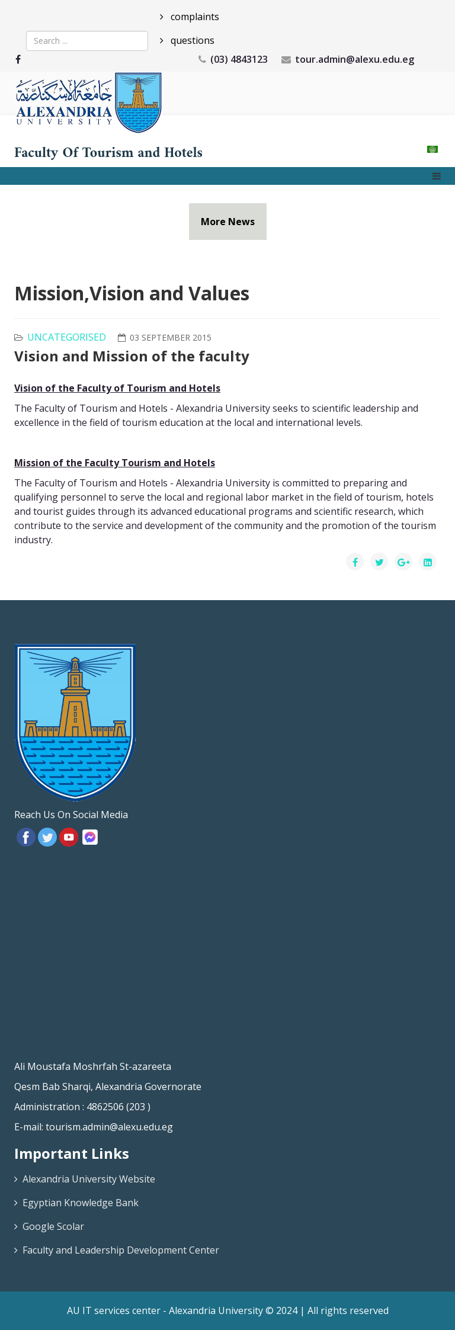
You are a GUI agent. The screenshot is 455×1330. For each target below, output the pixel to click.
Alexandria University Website (89, 1178)
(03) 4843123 (239, 59)
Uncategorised (66, 337)
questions (191, 40)
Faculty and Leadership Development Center (121, 1250)
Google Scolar (53, 1226)
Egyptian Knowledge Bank (81, 1202)
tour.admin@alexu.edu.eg (354, 59)
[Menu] (436, 176)
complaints (193, 16)
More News (228, 221)
